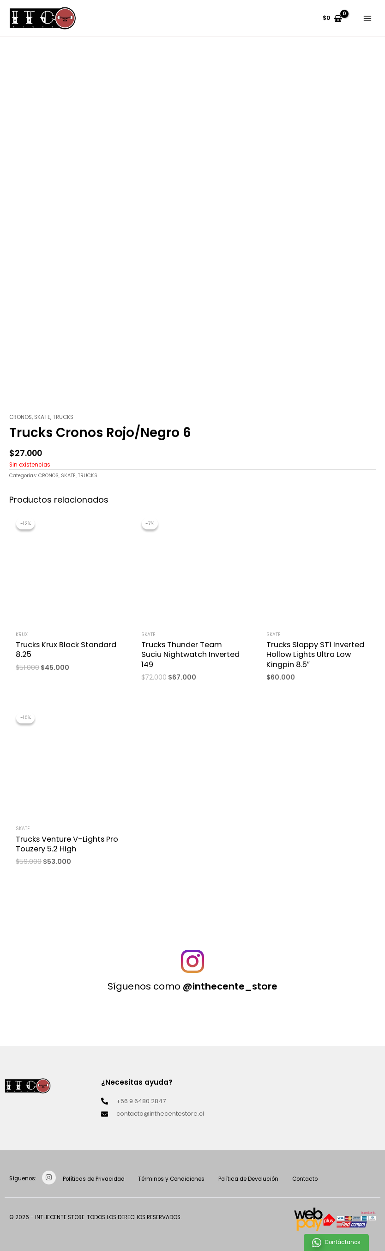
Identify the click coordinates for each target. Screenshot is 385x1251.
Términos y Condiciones (174, 1179)
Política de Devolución (253, 1179)
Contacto (312, 1179)
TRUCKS (63, 417)
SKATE (42, 417)
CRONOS (20, 417)
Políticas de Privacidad (95, 1179)
